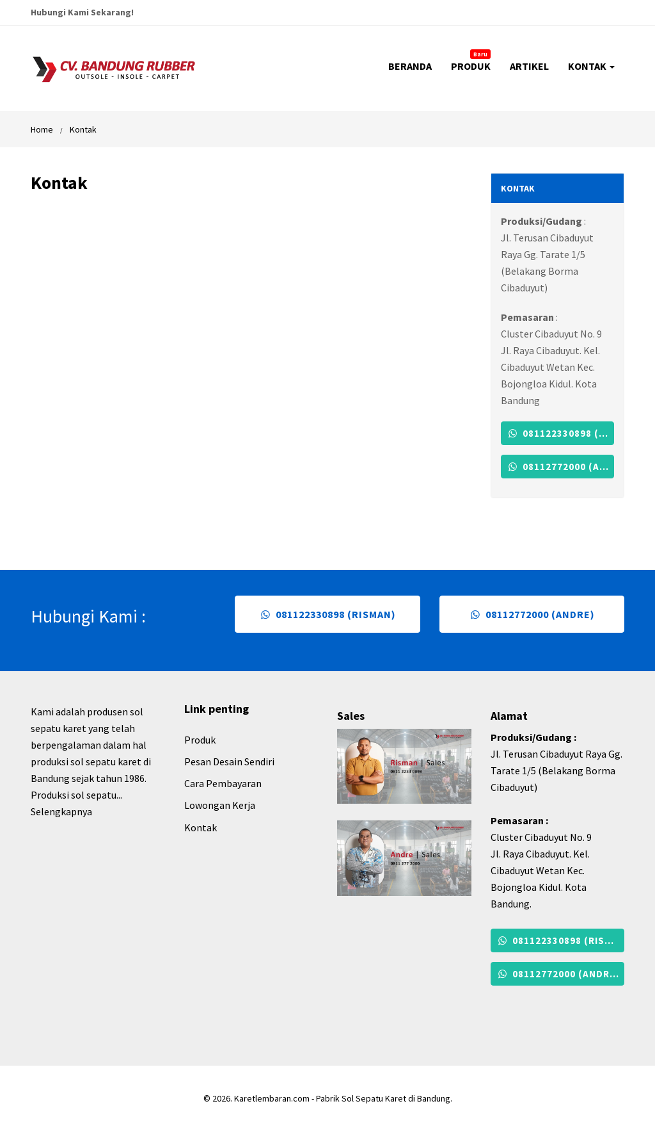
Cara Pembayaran (223, 783)
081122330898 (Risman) (561, 433)
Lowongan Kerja (219, 805)
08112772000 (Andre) (561, 466)
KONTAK (591, 66)
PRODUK (471, 60)
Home (42, 129)
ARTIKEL (529, 66)
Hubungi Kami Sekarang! (82, 12)
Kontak (83, 129)
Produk (200, 739)
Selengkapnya (61, 811)
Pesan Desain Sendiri (229, 761)
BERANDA (410, 66)
